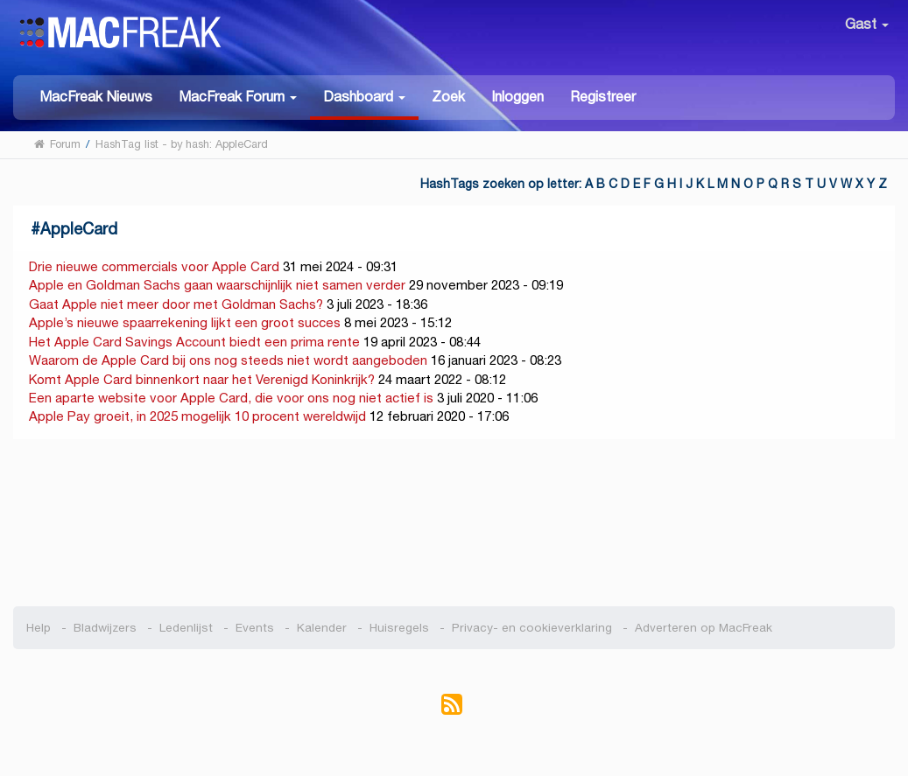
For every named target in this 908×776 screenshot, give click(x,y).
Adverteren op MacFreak (703, 627)
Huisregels (399, 627)
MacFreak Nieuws (95, 96)
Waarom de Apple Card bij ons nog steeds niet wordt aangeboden (228, 360)
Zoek (448, 96)
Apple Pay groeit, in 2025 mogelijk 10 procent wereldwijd (197, 416)
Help (38, 627)
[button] (237, 95)
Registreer (603, 96)
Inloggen (517, 96)
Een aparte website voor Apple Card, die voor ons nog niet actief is (231, 397)
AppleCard (78, 229)
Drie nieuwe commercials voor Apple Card (154, 266)
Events (255, 627)
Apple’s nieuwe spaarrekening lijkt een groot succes (185, 322)
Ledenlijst (186, 627)
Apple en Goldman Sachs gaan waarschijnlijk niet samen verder (217, 284)
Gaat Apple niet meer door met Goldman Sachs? (176, 304)
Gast (867, 24)
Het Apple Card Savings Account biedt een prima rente (194, 341)
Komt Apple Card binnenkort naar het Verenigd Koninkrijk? (202, 379)
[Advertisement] (454, 523)
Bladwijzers (105, 627)
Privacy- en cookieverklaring (532, 627)
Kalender (322, 627)
